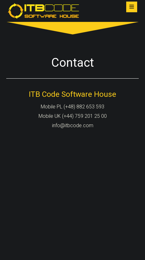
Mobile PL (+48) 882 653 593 (72, 107)
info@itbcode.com (72, 125)
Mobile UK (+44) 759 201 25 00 (73, 116)
